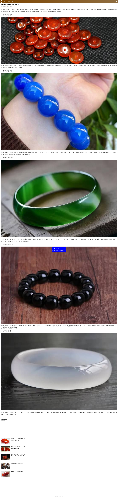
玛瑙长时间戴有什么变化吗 (18, 455)
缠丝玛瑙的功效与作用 (17, 463)
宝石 (9, 1)
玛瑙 (13, 1)
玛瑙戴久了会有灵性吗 (17, 471)
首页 (5, 1)
